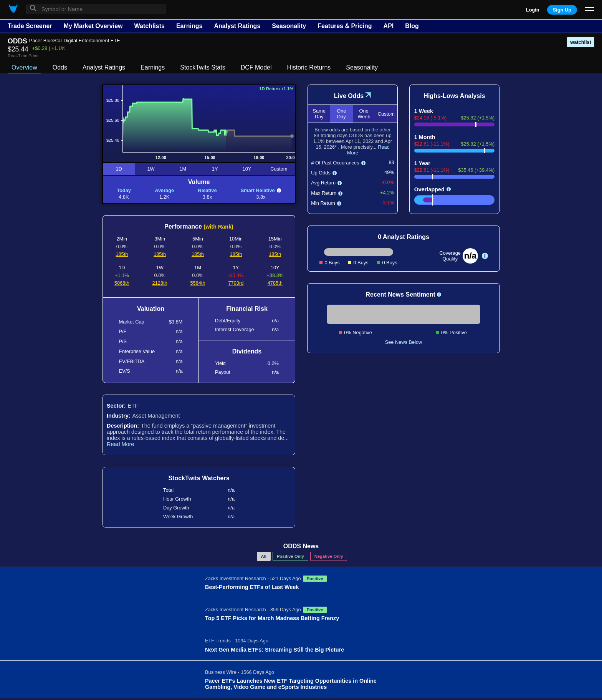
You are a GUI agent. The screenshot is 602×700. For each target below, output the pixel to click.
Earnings (189, 26)
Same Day (319, 113)
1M (182, 169)
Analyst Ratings (237, 26)
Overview (24, 67)
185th (122, 254)
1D (119, 169)
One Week (363, 113)
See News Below (403, 342)
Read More (120, 444)
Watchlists (149, 26)
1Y (215, 169)
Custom (278, 169)
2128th (159, 283)
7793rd (236, 283)
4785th (275, 283)
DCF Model (256, 67)
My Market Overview (93, 26)
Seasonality (289, 26)
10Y (247, 169)
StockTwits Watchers (198, 478)
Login (532, 10)
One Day (341, 113)
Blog (412, 26)
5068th (121, 283)
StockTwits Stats (202, 67)
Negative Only (328, 556)
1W (150, 169)
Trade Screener (30, 26)
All (263, 556)
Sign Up (562, 10)
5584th (197, 283)
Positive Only (290, 556)
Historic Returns (309, 67)
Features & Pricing (345, 26)
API (389, 26)
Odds (60, 67)
